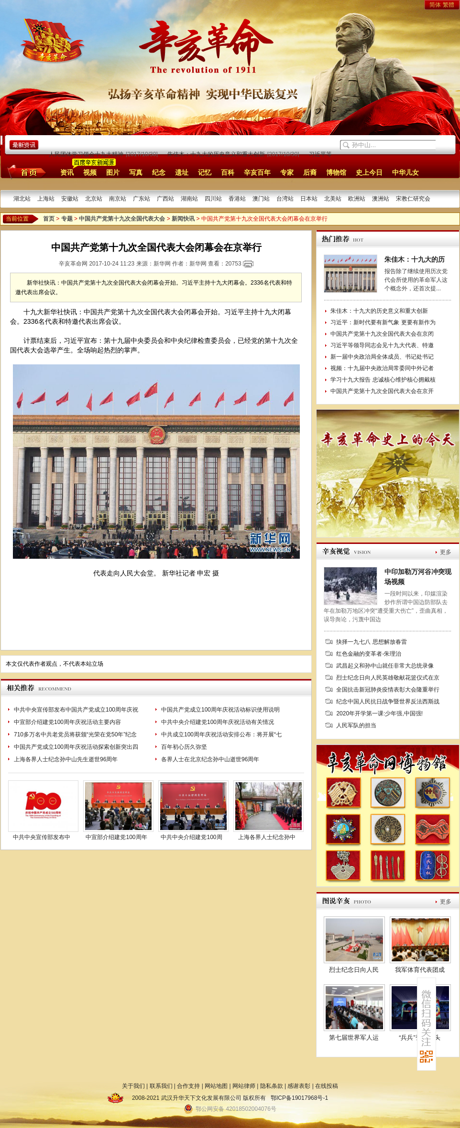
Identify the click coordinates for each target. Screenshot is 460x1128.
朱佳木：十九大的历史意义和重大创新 (217, 154)
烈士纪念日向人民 (354, 969)
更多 (445, 552)
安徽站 (69, 198)
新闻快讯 (183, 218)
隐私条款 (271, 1086)
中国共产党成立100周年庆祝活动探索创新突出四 (76, 747)
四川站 (213, 198)
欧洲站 (356, 198)
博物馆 (336, 172)
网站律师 (243, 1086)
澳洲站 (380, 198)
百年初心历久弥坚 (184, 747)
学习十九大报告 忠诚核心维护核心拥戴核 (382, 379)
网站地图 (216, 1086)
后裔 (310, 172)
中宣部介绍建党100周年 (116, 837)
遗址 (181, 172)
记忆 (204, 172)
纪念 (158, 172)
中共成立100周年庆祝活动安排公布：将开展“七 (221, 734)
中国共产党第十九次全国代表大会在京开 (382, 391)
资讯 (67, 172)
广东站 (141, 198)
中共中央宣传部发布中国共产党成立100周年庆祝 (76, 709)
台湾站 (285, 198)
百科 (227, 172)
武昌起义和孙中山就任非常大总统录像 (385, 665)
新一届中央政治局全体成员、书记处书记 (382, 356)
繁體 (448, 4)
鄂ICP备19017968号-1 (299, 1098)
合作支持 (188, 1086)
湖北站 (22, 198)
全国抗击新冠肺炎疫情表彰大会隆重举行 (387, 689)
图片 (113, 172)
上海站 (46, 198)
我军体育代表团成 (420, 969)
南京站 (117, 198)
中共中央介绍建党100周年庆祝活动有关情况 (217, 722)
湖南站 (189, 198)
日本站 (309, 198)
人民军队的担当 (356, 725)
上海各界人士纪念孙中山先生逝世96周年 (66, 759)
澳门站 (261, 198)
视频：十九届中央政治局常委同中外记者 (382, 368)
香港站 (237, 198)
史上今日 (369, 172)
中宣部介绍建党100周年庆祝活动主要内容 (67, 722)
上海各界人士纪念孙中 (267, 837)
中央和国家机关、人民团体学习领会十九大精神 (64, 154)
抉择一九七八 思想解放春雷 (371, 641)
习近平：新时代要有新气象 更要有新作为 (382, 322)
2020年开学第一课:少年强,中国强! (379, 713)
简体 (435, 4)
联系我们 (161, 1086)
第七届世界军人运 (354, 1037)
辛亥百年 (257, 172)
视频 (90, 172)
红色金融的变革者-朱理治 (368, 653)
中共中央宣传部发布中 (41, 837)
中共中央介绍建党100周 (191, 837)
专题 (67, 218)
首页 (25, 172)
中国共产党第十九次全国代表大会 (122, 218)
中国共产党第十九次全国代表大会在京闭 (382, 333)
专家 (287, 172)
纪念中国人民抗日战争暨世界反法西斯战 (387, 701)
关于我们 (133, 1086)
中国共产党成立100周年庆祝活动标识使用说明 (220, 709)
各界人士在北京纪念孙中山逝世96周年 (210, 759)
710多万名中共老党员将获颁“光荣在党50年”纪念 (75, 734)
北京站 (93, 198)
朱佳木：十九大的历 (414, 259)
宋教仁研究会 (413, 198)
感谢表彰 (298, 1086)
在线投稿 (326, 1086)
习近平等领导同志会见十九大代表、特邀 (382, 345)
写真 (135, 172)
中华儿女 (405, 172)
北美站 (332, 198)
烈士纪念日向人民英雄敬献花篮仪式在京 (387, 677)
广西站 (165, 198)
